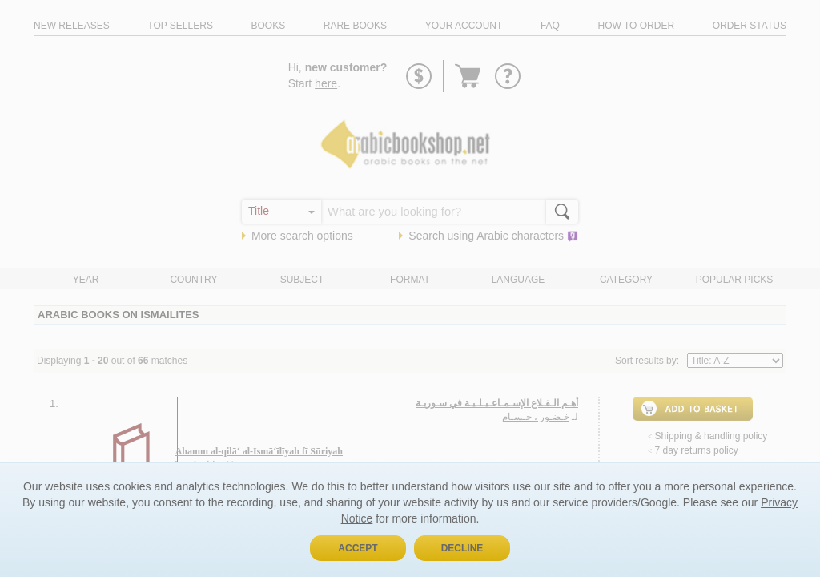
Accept (357, 548)
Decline (462, 548)
